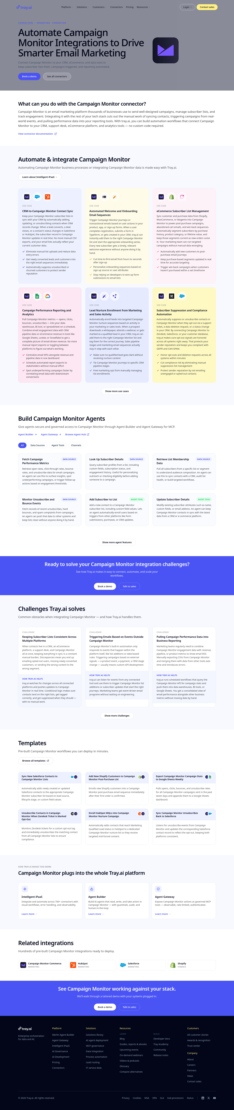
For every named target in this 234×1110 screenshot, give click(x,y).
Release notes (161, 1055)
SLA (162, 1097)
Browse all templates (35, 760)
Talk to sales (129, 586)
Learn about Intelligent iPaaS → (39, 177)
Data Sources (38, 445)
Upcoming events (129, 1049)
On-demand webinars (131, 1055)
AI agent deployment (97, 1040)
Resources (143, 7)
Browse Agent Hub (77, 434)
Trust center (193, 1045)
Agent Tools (58, 445)
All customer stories (197, 1034)
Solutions (83, 7)
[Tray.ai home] (24, 7)
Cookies (137, 1097)
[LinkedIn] (203, 1098)
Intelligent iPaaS (61, 1045)
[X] (208, 1098)
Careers (191, 1064)
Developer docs (162, 1038)
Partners (191, 1070)
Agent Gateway (51, 434)
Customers (100, 7)
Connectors (116, 7)
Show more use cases (117, 391)
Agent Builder (27, 434)
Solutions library (94, 1034)
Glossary (124, 1066)
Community (160, 1049)
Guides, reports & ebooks (133, 1044)
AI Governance (60, 1051)
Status (190, 1097)
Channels (76, 445)
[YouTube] (214, 1098)
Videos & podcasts (129, 1060)
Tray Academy (161, 1044)
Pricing (129, 7)
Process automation (96, 1056)
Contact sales (207, 7)
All (22, 445)
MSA (146, 1097)
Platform (67, 7)
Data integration (95, 1051)
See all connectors (57, 76)
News (190, 1075)
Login (187, 7)
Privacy (126, 1097)
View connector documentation (37, 133)
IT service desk (94, 1067)
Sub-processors (175, 1097)
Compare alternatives (131, 1071)
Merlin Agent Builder (63, 1034)
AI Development (60, 1056)
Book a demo (29, 76)
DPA (154, 1097)
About (190, 1059)
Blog (122, 1038)
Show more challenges (116, 715)
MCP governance (95, 1045)
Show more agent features (117, 542)
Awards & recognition (198, 1040)
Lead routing (93, 1062)
